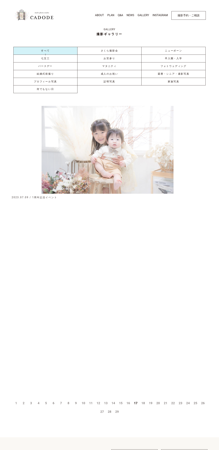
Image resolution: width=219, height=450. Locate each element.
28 (109, 367)
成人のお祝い (109, 73)
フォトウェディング (174, 66)
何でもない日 (45, 89)
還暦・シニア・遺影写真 (173, 73)
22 (173, 358)
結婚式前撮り (45, 73)
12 (98, 358)
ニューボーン (173, 50)
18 (143, 358)
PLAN (110, 15)
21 (165, 358)
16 (128, 358)
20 (158, 358)
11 (91, 358)
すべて (45, 50)
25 (195, 358)
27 (102, 367)
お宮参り (109, 58)
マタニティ (109, 66)
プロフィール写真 (45, 81)
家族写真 (173, 81)
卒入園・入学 (173, 58)
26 (203, 358)
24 (188, 358)
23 (180, 358)
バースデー (45, 66)
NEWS (130, 15)
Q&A (120, 15)
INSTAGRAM (160, 15)
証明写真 (109, 81)
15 (121, 358)
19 (151, 358)
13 (106, 358)
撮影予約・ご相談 (189, 15)
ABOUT (99, 15)
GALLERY (143, 15)
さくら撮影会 (109, 50)
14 (113, 358)
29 (117, 367)
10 (83, 358)
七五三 (45, 58)
